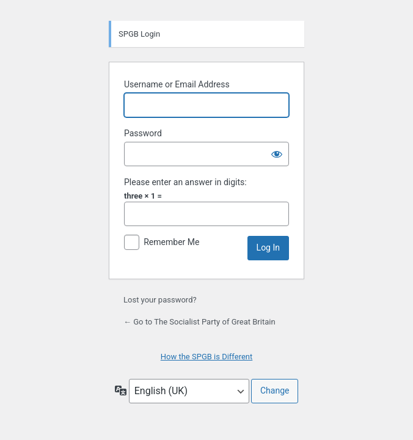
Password (143, 133)
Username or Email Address (177, 84)
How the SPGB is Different (207, 356)
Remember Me (171, 242)
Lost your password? (160, 299)
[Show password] (277, 154)
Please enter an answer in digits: (185, 182)
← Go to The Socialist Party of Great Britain (199, 321)
